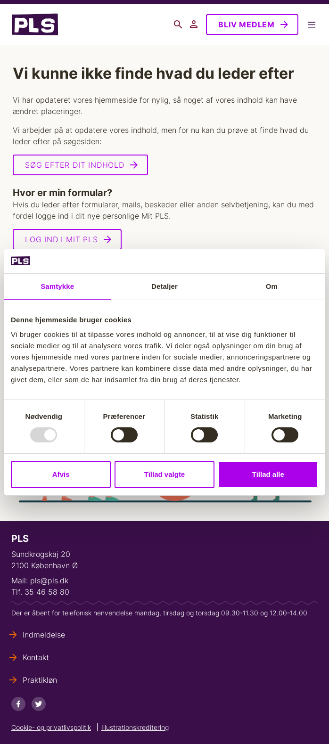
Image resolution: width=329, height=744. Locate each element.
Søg (178, 24)
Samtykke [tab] (57, 286)
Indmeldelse (44, 634)
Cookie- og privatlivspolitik (51, 727)
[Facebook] (18, 704)
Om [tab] (272, 286)
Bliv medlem (246, 24)
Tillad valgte (164, 474)
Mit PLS (194, 24)
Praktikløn (40, 680)
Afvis (61, 474)
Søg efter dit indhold (74, 165)
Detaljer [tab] (164, 286)
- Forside (34, 24)
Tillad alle (268, 474)
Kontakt (36, 657)
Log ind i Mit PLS (61, 239)
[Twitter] (39, 704)
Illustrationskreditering (135, 727)
